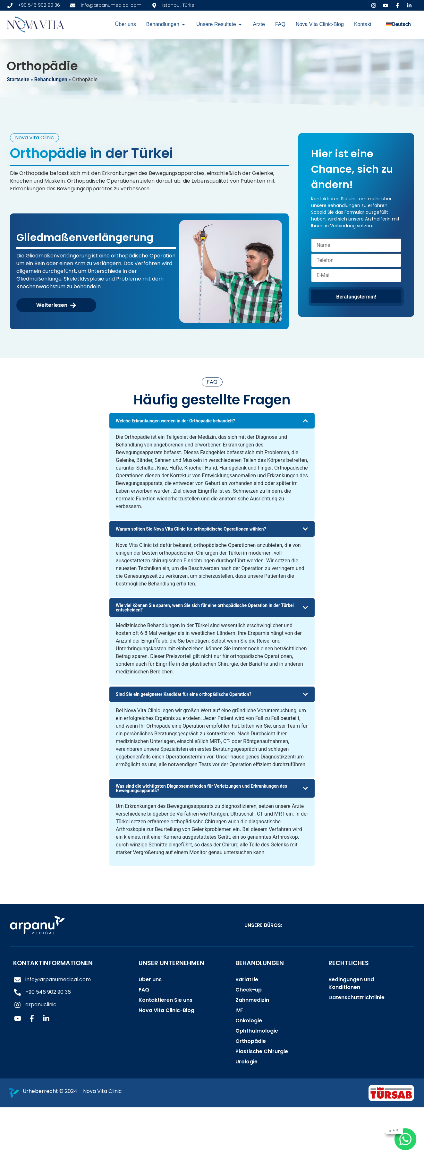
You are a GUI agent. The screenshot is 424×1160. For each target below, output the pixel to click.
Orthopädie (250, 1041)
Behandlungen (50, 79)
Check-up (248, 989)
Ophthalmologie (256, 1030)
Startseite (18, 79)
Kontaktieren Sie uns (165, 1000)
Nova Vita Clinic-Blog (166, 1010)
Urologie (246, 1061)
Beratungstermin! (356, 297)
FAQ (144, 989)
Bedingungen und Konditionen (351, 983)
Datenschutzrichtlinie (356, 997)
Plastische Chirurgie (261, 1051)
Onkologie (248, 1020)
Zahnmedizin (252, 1000)
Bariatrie (246, 979)
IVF (239, 1010)
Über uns (150, 979)
